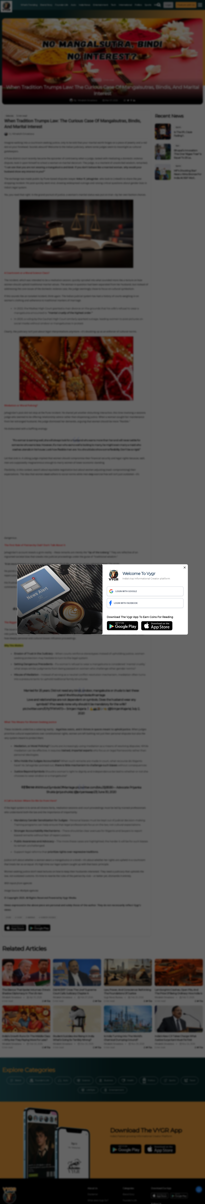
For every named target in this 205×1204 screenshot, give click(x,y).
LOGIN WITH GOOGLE (123, 591)
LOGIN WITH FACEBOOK (123, 603)
